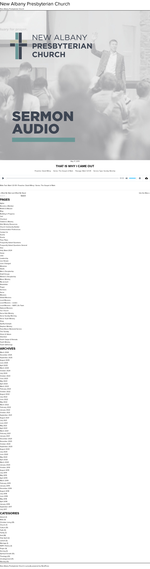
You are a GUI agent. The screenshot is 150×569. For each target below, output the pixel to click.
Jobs (2, 255)
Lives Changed (5, 263)
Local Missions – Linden (8, 303)
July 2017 (3, 509)
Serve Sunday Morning (8, 316)
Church (2, 525)
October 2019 (5, 467)
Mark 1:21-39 (86, 171)
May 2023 (3, 381)
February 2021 (5, 433)
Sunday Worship (109, 171)
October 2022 (5, 391)
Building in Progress (7, 214)
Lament (2, 540)
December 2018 (6, 488)
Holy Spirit (3, 538)
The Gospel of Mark (66, 171)
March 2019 (4, 480)
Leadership (4, 258)
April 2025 (4, 365)
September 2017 (6, 507)
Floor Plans (4, 240)
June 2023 (4, 378)
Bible (2, 519)
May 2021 (3, 425)
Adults (2, 269)
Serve (2, 292)
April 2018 (3, 501)
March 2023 (4, 386)
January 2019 (5, 486)
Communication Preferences (10, 229)
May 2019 (3, 475)
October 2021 (5, 412)
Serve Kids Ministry (7, 313)
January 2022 (5, 410)
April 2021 (3, 428)
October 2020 (5, 444)
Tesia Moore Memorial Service (11, 329)
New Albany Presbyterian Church (35, 3)
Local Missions (5, 300)
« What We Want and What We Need (13, 193)
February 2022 (5, 407)
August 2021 (4, 418)
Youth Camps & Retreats (9, 339)
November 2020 (6, 441)
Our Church (4, 310)
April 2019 (3, 478)
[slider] (62, 178)
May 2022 (3, 402)
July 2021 (3, 420)
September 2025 (6, 357)
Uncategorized (5, 559)
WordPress (45, 566)
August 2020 (5, 449)
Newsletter (4, 284)
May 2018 (3, 499)
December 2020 (6, 439)
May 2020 (3, 457)
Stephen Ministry (6, 326)
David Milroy (46, 171)
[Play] (3, 178)
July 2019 (3, 473)
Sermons (3, 289)
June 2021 (4, 423)
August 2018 (4, 491)
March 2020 (4, 462)
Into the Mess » (144, 193)
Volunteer (3, 337)
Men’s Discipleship (7, 271)
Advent (2, 517)
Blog (1, 211)
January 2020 (5, 465)
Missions (3, 295)
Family (2, 532)
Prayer (2, 287)
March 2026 (4, 352)
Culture (2, 527)
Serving (3, 551)
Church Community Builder (9, 227)
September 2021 (6, 415)
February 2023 (5, 389)
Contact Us (4, 232)
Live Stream (4, 261)
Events (2, 235)
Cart (1, 216)
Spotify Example (5, 323)
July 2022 (3, 397)
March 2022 (4, 404)
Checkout (3, 219)
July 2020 (3, 452)
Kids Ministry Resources (8, 224)
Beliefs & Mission (6, 208)
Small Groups (5, 274)
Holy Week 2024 (6, 250)
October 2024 (5, 370)
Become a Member (7, 206)
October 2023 (5, 376)
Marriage (3, 543)
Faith (2, 530)
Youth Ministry (5, 342)
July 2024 (3, 373)
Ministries (3, 266)
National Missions (6, 308)
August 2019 (4, 470)
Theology (3, 556)
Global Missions (5, 297)
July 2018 (3, 493)
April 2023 (4, 384)
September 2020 (6, 446)
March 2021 (4, 431)
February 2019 (5, 483)
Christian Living (5, 522)
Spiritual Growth (5, 553)
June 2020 (4, 454)
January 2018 (5, 504)
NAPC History (5, 546)
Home (2, 253)
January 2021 (5, 436)
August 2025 (4, 360)
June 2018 (4, 496)
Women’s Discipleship (8, 276)
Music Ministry (5, 279)
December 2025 (6, 355)
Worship (3, 561)
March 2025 (4, 368)
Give (1, 248)
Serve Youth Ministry (7, 318)
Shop (2, 321)
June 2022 (4, 399)
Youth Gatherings (6, 344)
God (1, 535)
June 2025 (4, 363)
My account (4, 282)
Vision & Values (5, 334)
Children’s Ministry (6, 221)
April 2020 (4, 459)
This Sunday (4, 331)
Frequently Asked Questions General (13, 245)
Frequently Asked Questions (10, 242)
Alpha (2, 203)
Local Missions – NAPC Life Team (12, 305)
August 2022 (4, 394)
